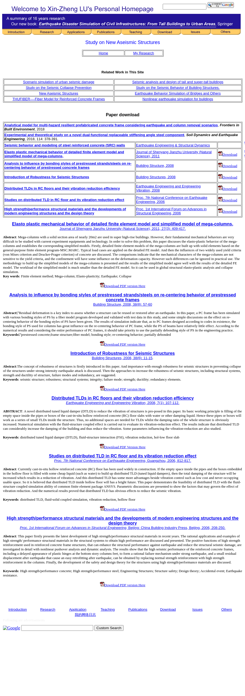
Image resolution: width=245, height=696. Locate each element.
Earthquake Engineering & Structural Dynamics (173, 145)
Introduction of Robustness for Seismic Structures (122, 353)
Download (227, 154)
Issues (197, 609)
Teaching (107, 609)
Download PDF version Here (122, 286)
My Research (143, 53)
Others (226, 609)
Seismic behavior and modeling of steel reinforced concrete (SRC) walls (64, 145)
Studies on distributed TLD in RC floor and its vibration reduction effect (64, 200)
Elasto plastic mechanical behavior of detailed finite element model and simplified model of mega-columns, (122, 224)
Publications (137, 609)
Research (47, 609)
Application (77, 609)
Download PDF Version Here (123, 447)
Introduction (17, 609)
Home (103, 53)
